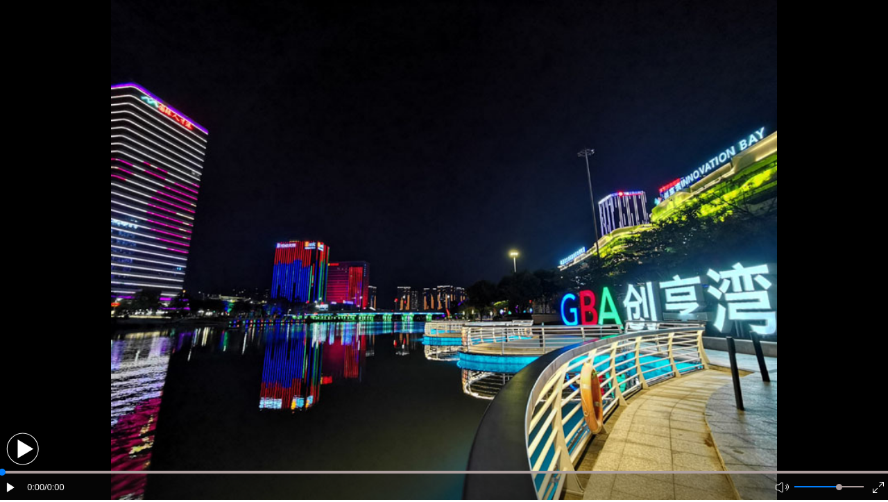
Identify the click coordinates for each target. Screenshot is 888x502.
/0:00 (54, 487)
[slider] (839, 487)
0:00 (35, 487)
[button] (22, 449)
